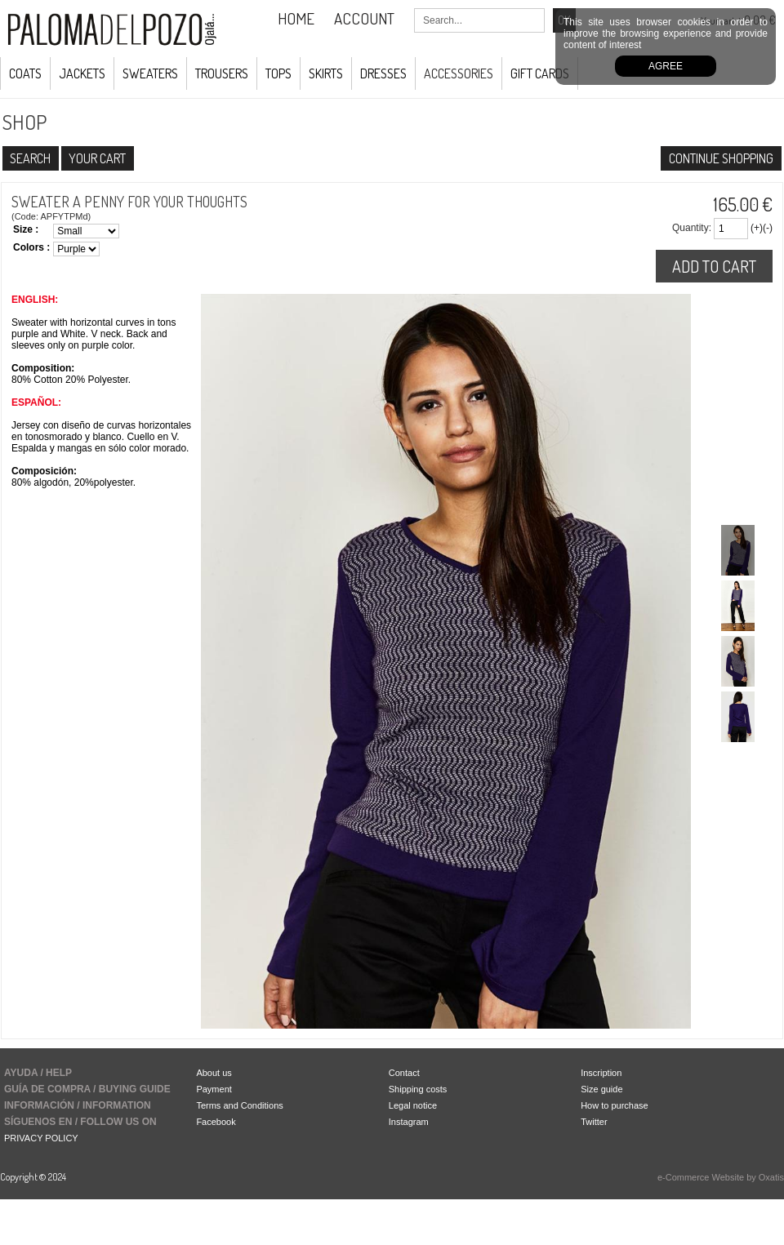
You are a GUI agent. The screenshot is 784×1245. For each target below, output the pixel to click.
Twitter (594, 1122)
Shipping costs (418, 1089)
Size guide (601, 1089)
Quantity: (691, 227)
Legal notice (413, 1105)
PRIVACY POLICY (41, 1138)
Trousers (221, 73)
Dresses (383, 73)
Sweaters (150, 73)
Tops (278, 73)
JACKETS (82, 73)
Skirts (326, 73)
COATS (25, 73)
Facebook (215, 1122)
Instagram (409, 1122)
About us (213, 1073)
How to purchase (614, 1105)
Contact (404, 1073)
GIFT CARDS (539, 73)
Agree (665, 66)
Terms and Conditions (239, 1105)
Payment (213, 1089)
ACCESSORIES (458, 73)
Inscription (601, 1073)
